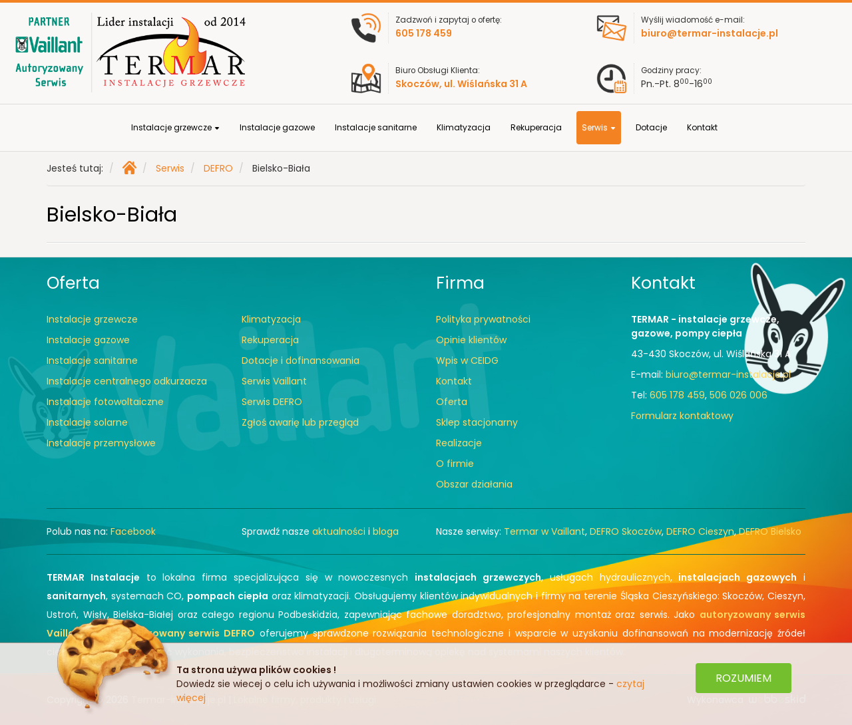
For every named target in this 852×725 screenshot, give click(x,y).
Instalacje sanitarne (376, 127)
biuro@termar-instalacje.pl (728, 374)
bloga (386, 531)
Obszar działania (474, 484)
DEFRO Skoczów (626, 531)
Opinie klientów (471, 340)
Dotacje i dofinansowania (300, 360)
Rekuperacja (536, 127)
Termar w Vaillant (544, 531)
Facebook (133, 531)
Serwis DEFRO (272, 401)
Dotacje (651, 127)
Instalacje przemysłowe (101, 443)
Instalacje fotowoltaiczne (105, 401)
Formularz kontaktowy (682, 415)
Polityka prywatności (483, 319)
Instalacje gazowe (277, 127)
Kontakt (702, 127)
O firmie (455, 463)
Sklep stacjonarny (477, 422)
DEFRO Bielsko (770, 531)
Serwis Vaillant (274, 381)
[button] (217, 128)
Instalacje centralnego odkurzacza (127, 381)
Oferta (451, 401)
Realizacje (459, 443)
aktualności (338, 531)
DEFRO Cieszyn (700, 531)
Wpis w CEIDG (467, 360)
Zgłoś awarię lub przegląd (300, 422)
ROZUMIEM (743, 678)
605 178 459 (677, 395)
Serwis (599, 127)
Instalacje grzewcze (175, 127)
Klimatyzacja (464, 127)
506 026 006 (738, 395)
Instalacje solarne (87, 422)
